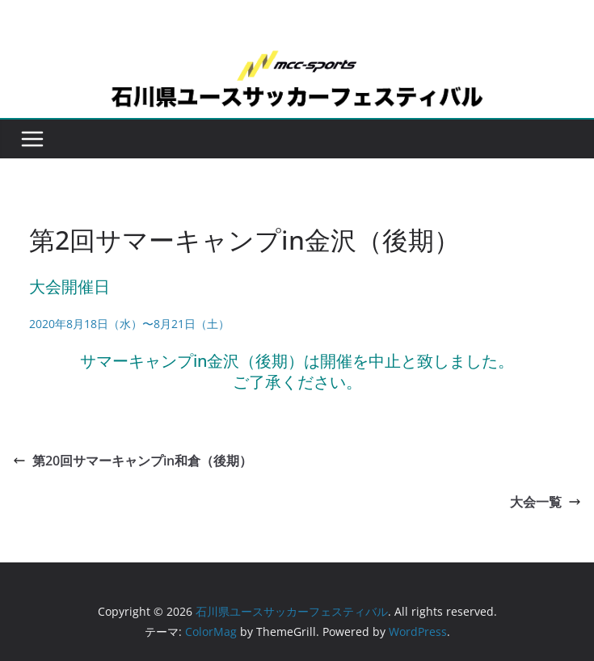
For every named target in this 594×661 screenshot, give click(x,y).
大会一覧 (545, 502)
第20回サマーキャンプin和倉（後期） (132, 460)
